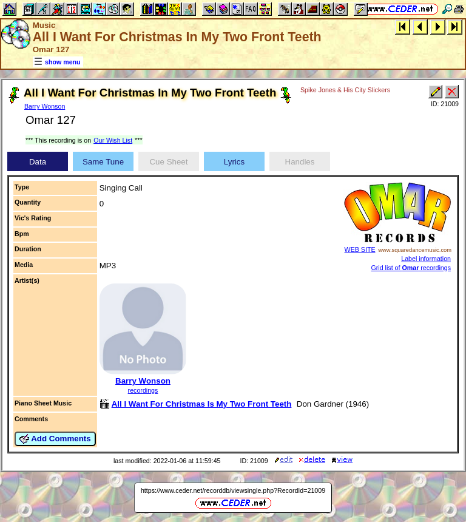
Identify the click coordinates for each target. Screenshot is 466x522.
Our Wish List (112, 140)
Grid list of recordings (411, 267)
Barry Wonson (44, 106)
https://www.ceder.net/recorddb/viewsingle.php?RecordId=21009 (233, 490)
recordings (143, 390)
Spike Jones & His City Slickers (345, 89)
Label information (426, 258)
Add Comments (55, 439)
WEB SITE (360, 249)
